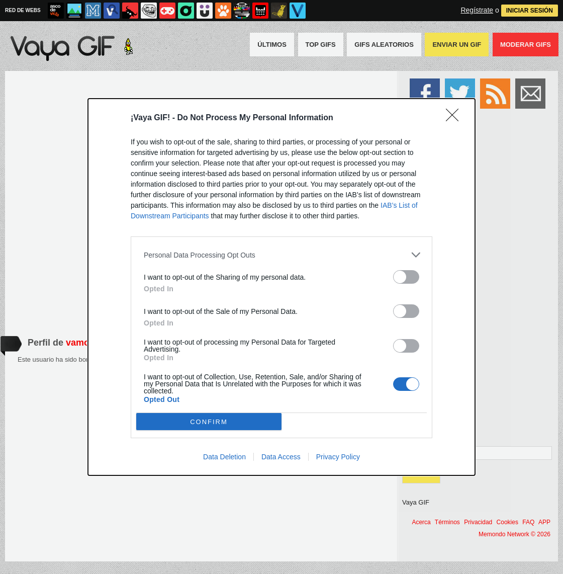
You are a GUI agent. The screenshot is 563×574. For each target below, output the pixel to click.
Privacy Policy (338, 457)
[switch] (406, 277)
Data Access (281, 457)
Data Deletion (224, 457)
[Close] (455, 118)
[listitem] (281, 255)
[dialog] (281, 287)
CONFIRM (209, 422)
